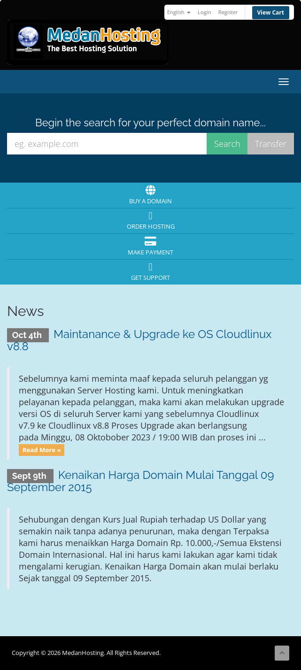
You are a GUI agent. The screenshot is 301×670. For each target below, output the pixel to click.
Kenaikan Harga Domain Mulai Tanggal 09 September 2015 (140, 481)
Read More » (42, 450)
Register (228, 11)
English (179, 11)
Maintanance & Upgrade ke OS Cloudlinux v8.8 (139, 340)
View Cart (271, 12)
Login (204, 11)
